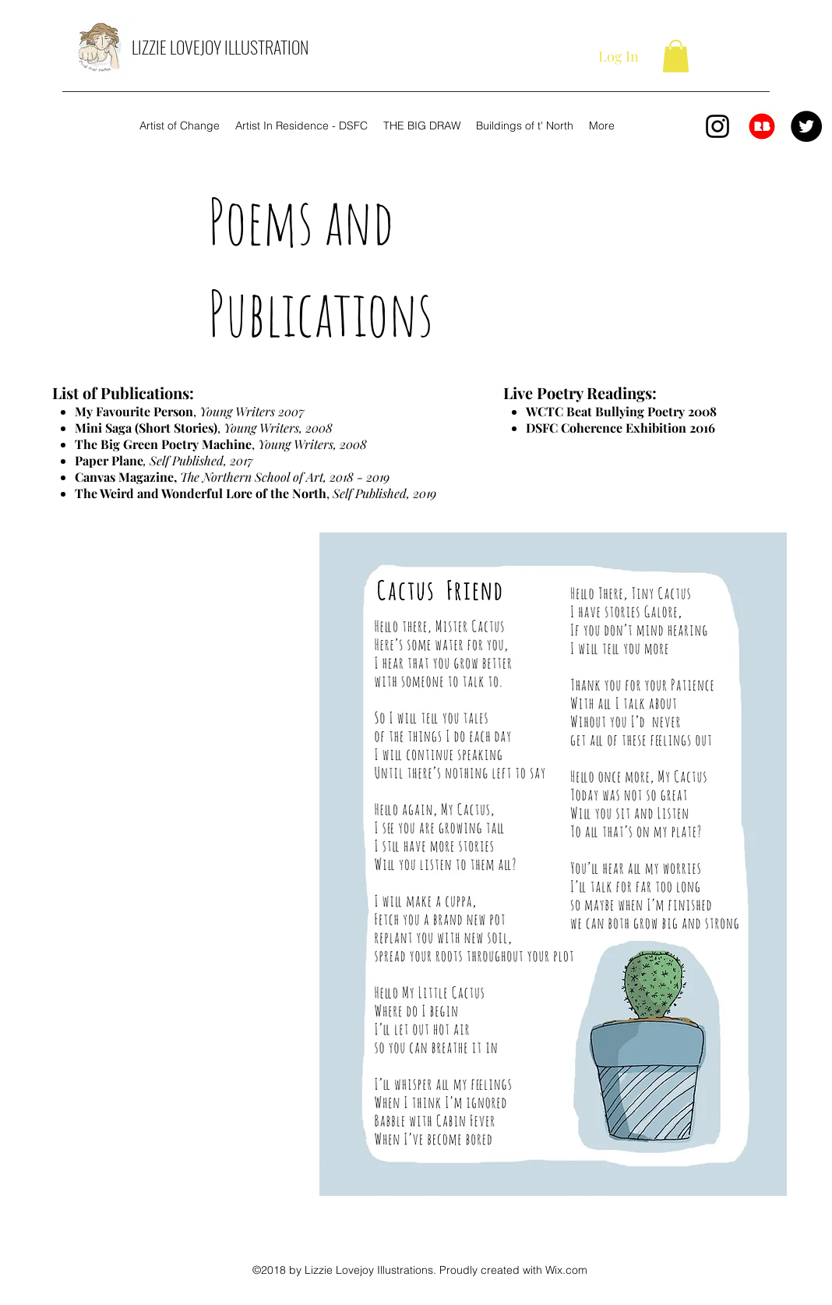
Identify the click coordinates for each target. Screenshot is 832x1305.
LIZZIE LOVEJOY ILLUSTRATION (220, 46)
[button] (675, 56)
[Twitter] (806, 126)
